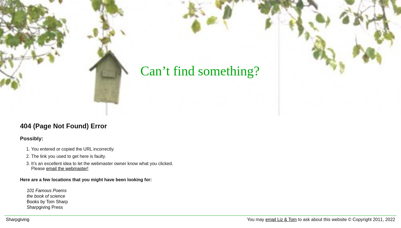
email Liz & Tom (281, 219)
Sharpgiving (18, 219)
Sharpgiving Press (45, 207)
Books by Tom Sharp (47, 201)
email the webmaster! (67, 168)
